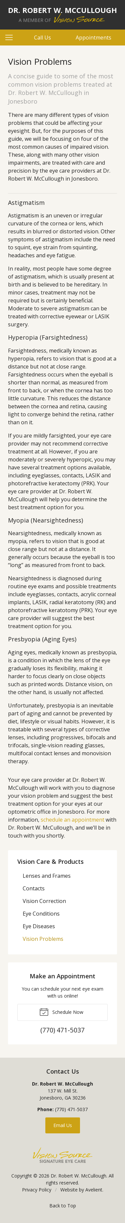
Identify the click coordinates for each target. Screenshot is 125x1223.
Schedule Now (61, 1011)
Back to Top (62, 1205)
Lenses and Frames (47, 875)
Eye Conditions (41, 913)
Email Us (62, 1125)
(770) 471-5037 (71, 1109)
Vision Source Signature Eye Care (63, 1155)
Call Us (42, 37)
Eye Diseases (39, 926)
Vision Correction (44, 901)
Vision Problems (43, 938)
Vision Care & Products (50, 861)
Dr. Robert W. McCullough (78, 1176)
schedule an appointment (72, 819)
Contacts (34, 888)
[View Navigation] (11, 37)
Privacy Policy (36, 1189)
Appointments (93, 37)
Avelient (93, 1189)
